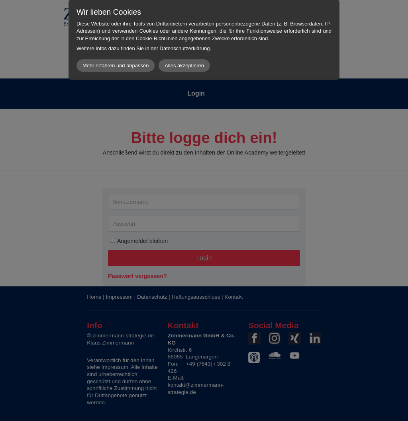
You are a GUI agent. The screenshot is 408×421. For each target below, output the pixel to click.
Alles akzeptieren (184, 66)
